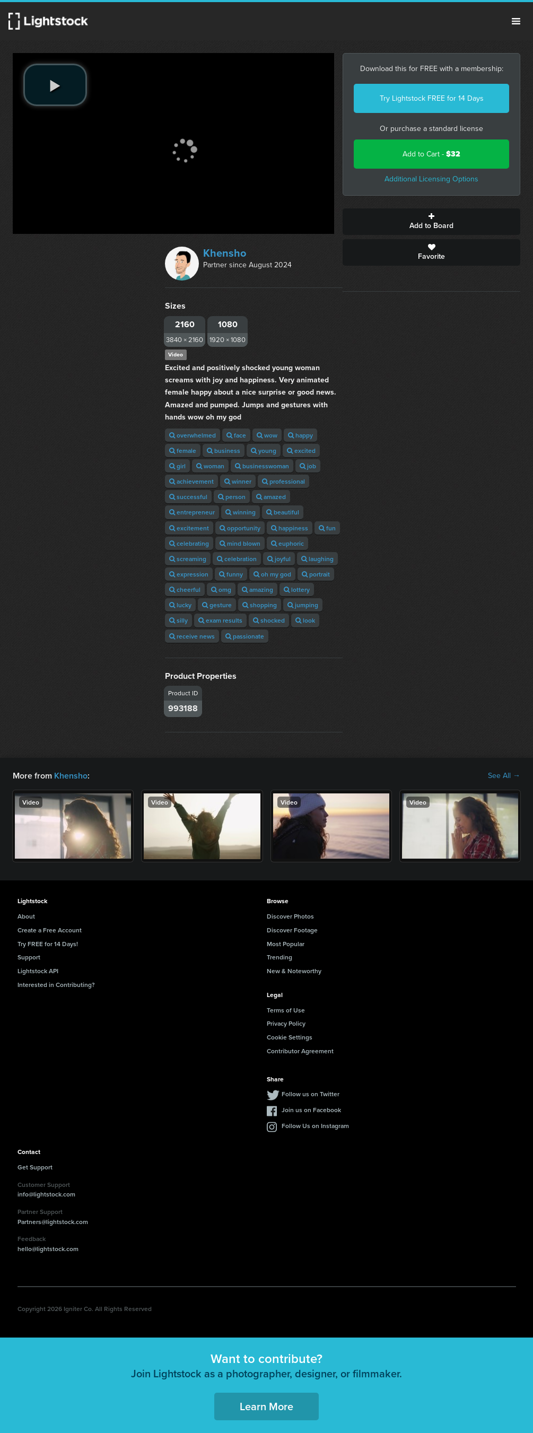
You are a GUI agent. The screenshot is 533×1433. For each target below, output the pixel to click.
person (232, 496)
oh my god (272, 574)
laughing (317, 558)
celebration (237, 558)
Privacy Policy (286, 1023)
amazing (257, 589)
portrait (316, 574)
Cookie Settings (289, 1037)
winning (240, 512)
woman (210, 465)
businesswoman (262, 465)
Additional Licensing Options (431, 179)
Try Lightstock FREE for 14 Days (432, 98)
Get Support (35, 1167)
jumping (302, 604)
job (308, 465)
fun (327, 527)
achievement (191, 481)
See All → (504, 776)
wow (267, 435)
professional (283, 481)
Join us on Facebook (311, 1109)
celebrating (189, 543)
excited (301, 450)
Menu (516, 21)
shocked (269, 620)
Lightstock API (38, 970)
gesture (217, 604)
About (26, 916)
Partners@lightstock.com (53, 1221)
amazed (271, 496)
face (236, 435)
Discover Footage (292, 929)
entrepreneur (192, 512)
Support (29, 957)
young (263, 450)
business (223, 450)
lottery (297, 589)
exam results (220, 620)
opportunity (240, 527)
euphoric (287, 543)
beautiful (282, 512)
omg (221, 589)
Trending (279, 957)
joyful (279, 558)
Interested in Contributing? (56, 984)
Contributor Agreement (300, 1050)
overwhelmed (192, 435)
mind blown (240, 543)
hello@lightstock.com (48, 1248)
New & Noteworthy (294, 970)
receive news (192, 636)
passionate (244, 636)
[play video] (55, 85)
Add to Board (431, 222)
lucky (180, 604)
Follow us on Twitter (310, 1093)
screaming (187, 558)
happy (300, 435)
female (182, 450)
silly (178, 620)
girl (177, 465)
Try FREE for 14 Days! (48, 943)
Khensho (224, 253)
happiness (289, 527)
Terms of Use (286, 1010)
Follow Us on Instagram (315, 1125)
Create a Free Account (50, 929)
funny (231, 574)
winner (237, 481)
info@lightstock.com (46, 1194)
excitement (189, 527)
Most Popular (285, 943)
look (305, 620)
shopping (259, 604)
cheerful (184, 589)
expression (188, 574)
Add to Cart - (431, 154)
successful (188, 496)
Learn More (266, 1406)
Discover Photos (290, 916)
